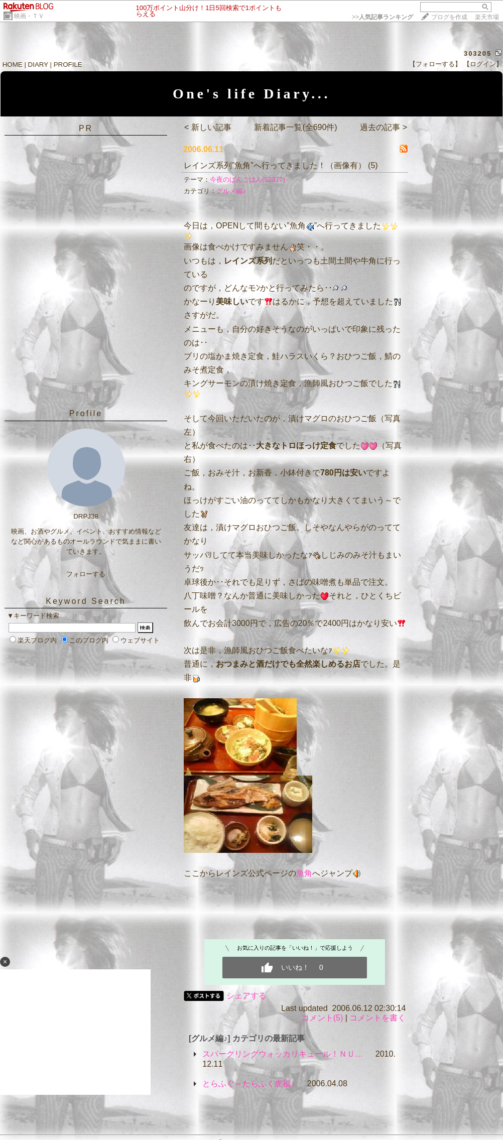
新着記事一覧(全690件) (295, 127)
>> (382, 17)
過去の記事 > (383, 127)
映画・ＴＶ (29, 16)
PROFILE (68, 64)
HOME (13, 64)
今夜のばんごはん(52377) (247, 179)
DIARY (38, 64)
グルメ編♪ (231, 191)
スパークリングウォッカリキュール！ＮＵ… (282, 1054)
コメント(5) (322, 1018)
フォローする (85, 574)
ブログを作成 (449, 17)
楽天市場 (487, 17)
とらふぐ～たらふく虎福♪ (248, 1083)
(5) (373, 165)
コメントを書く (377, 1018)
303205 (477, 53)
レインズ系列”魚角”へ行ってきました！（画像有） (275, 165)
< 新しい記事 (207, 127)
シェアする (246, 995)
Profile (85, 413)
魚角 (304, 873)
